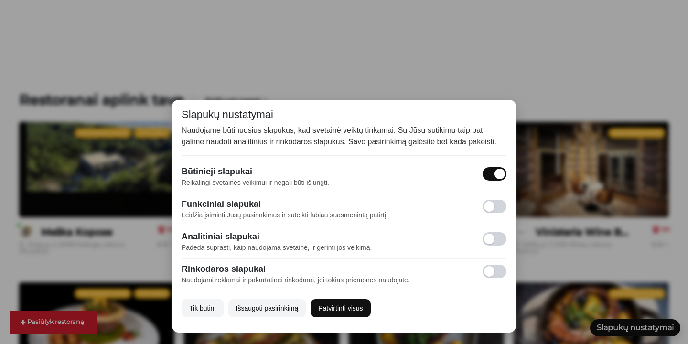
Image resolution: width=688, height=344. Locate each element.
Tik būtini (202, 308)
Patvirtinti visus (340, 308)
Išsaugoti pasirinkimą (267, 308)
